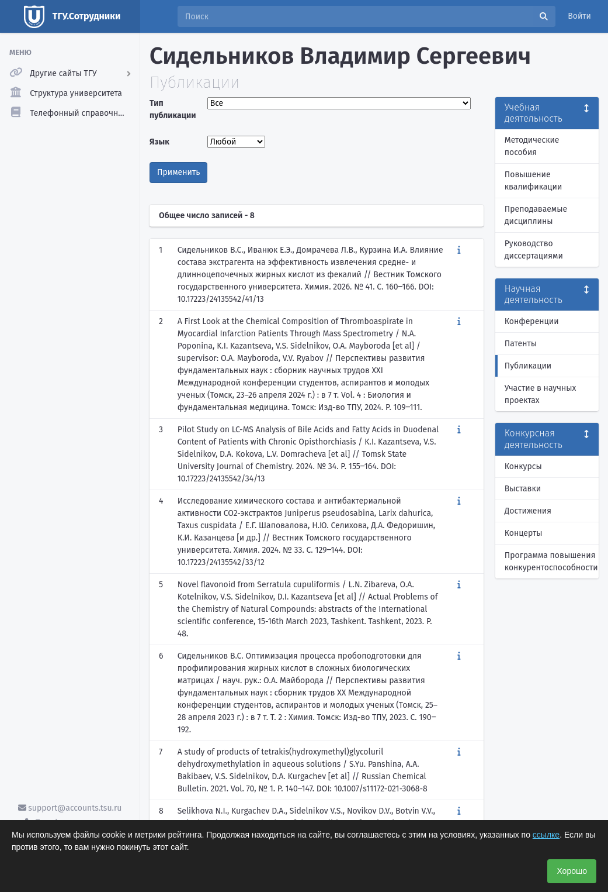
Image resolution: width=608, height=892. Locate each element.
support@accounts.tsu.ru (70, 808)
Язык (159, 142)
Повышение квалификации (533, 181)
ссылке (546, 834)
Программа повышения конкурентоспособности (551, 561)
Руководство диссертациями (534, 250)
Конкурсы (523, 466)
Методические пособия (532, 146)
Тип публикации (173, 109)
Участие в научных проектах (540, 394)
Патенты (521, 344)
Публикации (528, 366)
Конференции (532, 321)
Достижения (528, 511)
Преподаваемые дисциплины (536, 215)
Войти (579, 16)
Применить (178, 172)
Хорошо (572, 871)
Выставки (523, 489)
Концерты (524, 533)
